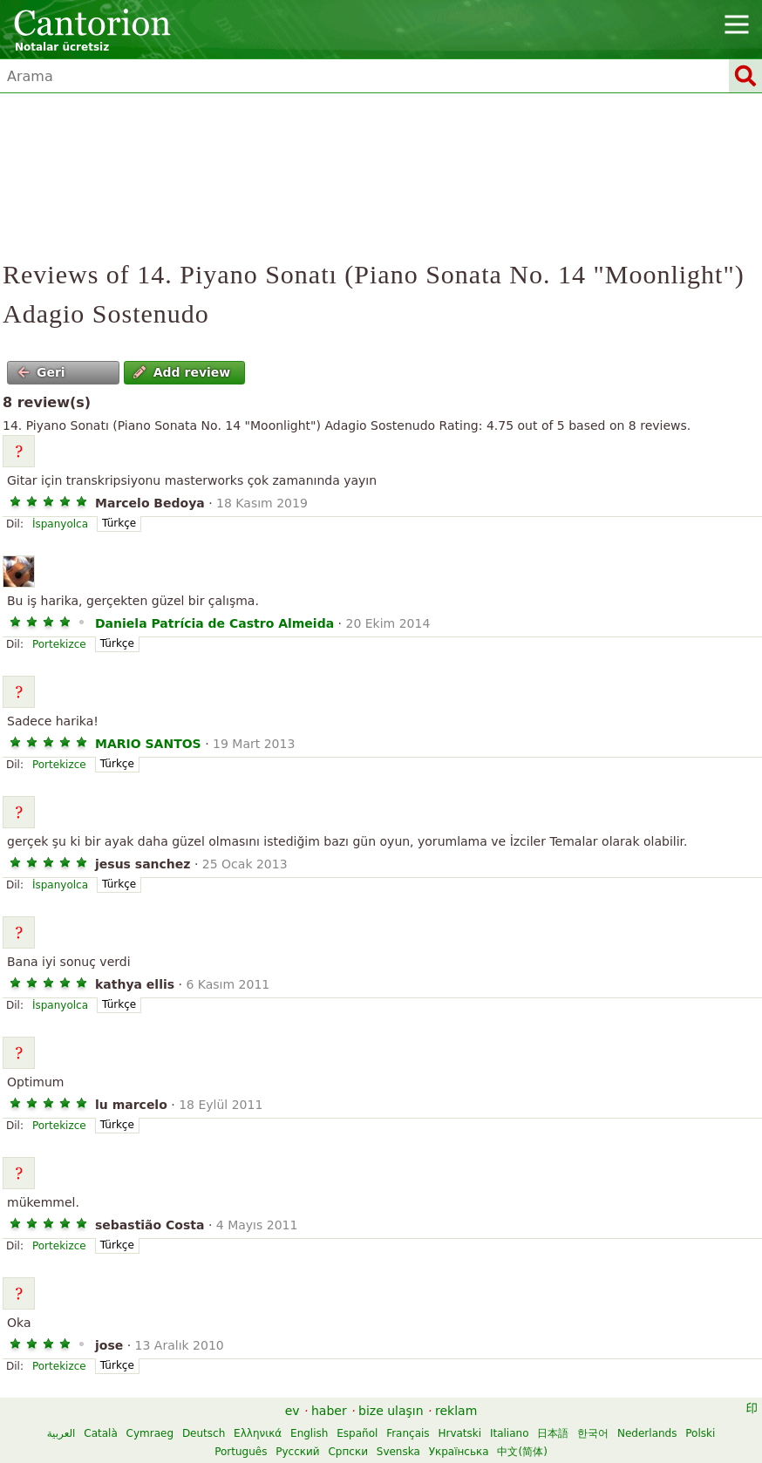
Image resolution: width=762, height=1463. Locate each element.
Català (100, 1433)
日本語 (552, 1433)
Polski (700, 1433)
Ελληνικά (258, 1433)
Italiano (509, 1433)
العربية (61, 1433)
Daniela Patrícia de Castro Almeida (214, 623)
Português (240, 1452)
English (309, 1433)
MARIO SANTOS (148, 744)
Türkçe (119, 523)
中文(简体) (522, 1452)
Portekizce (59, 644)
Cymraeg (149, 1433)
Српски (348, 1452)
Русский (297, 1452)
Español (357, 1433)
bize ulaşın (391, 1411)
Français (407, 1433)
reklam (456, 1411)
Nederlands (647, 1433)
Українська (459, 1452)
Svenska (398, 1452)
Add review (181, 372)
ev (292, 1411)
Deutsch (203, 1433)
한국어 (593, 1433)
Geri (41, 372)
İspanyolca (60, 524)
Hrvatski (459, 1433)
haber (329, 1411)
